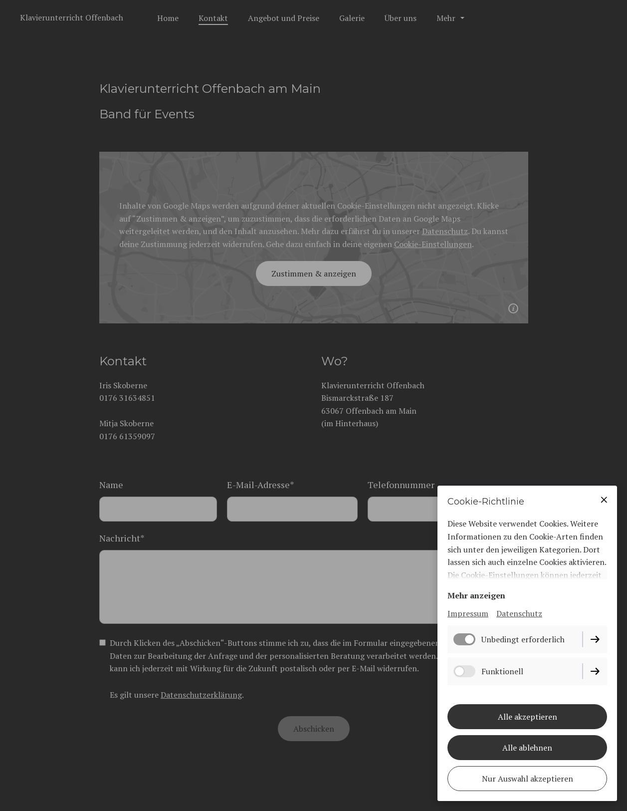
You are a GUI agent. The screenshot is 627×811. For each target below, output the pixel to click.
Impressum (467, 613)
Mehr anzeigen (476, 595)
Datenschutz (519, 613)
